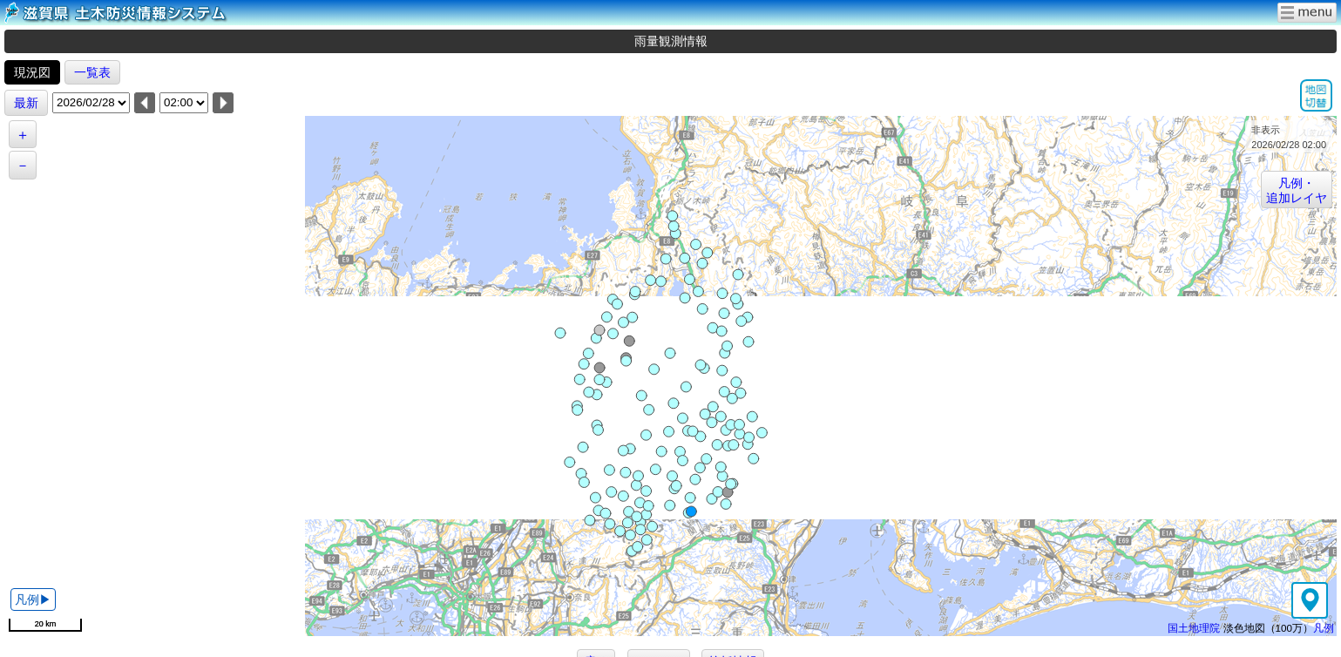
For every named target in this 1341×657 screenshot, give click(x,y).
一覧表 (92, 72)
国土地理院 (1194, 627)
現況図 (32, 72)
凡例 (1323, 627)
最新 (26, 103)
